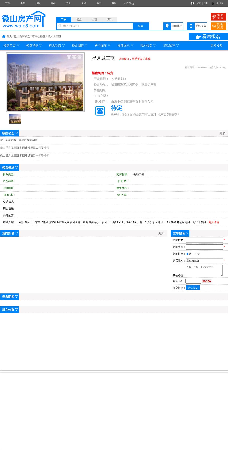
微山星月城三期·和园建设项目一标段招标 (24, 155)
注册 (206, 3)
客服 (114, 3)
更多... (162, 233)
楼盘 (53, 3)
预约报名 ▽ (148, 45)
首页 (7, 3)
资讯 (68, 3)
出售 (23, 3)
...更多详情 (213, 222)
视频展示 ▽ (125, 45)
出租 (38, 3)
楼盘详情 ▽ (34, 45)
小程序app (129, 3)
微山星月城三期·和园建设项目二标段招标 (24, 147)
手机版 (219, 3)
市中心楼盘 (38, 36)
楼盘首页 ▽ (11, 45)
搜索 (140, 26)
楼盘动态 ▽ (57, 45)
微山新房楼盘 (22, 36)
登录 (198, 3)
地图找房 (177, 26)
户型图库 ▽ (103, 45)
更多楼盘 (217, 45)
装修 (83, 3)
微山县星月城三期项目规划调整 (18, 140)
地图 (99, 3)
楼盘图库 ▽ (80, 45)
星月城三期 (54, 36)
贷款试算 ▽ (171, 45)
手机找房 (200, 26)
